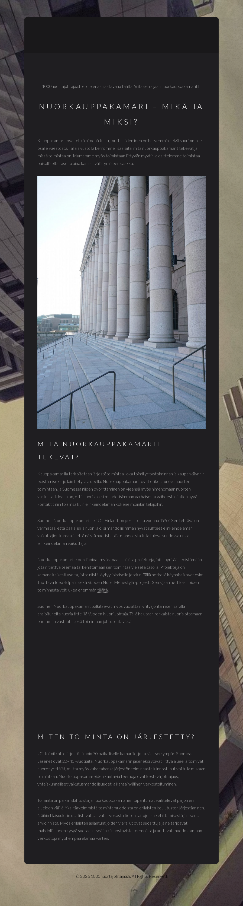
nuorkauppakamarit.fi (180, 86)
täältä (102, 589)
